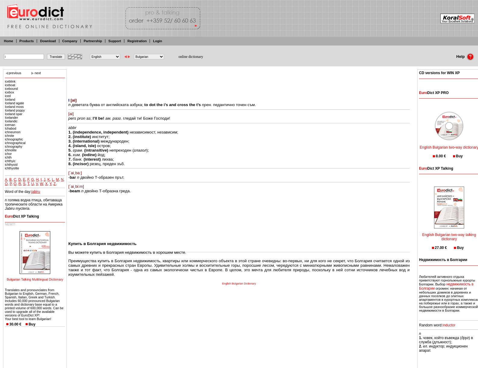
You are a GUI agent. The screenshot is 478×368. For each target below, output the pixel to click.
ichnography (13, 146)
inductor (448, 325)
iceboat (10, 85)
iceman (10, 125)
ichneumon (12, 132)
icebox (9, 92)
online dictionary (190, 57)
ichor (8, 154)
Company (69, 41)
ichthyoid (11, 164)
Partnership (93, 41)
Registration (137, 41)
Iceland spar (13, 114)
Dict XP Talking (22, 216)
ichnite (9, 135)
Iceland (10, 99)
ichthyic (10, 161)
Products (27, 41)
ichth (8, 157)
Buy (32, 324)
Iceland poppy (15, 110)
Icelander (11, 117)
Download (48, 41)
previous (15, 73)
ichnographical (15, 143)
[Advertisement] (239, 80)
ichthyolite (12, 168)
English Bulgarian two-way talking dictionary (449, 233)
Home (8, 41)
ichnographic (14, 139)
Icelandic (11, 121)
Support (114, 41)
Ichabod (10, 128)
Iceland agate (14, 103)
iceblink (10, 81)
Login (157, 41)
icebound (11, 88)
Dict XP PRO (434, 93)
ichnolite (11, 150)
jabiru (35, 192)
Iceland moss (14, 107)
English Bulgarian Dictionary (239, 283)
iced (8, 96)
